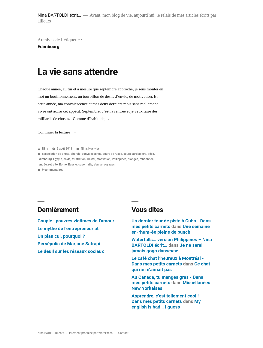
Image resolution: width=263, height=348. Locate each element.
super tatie (85, 164)
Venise (98, 164)
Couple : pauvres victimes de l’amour (76, 221)
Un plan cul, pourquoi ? (61, 236)
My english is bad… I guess (166, 304)
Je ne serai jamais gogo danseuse (167, 247)
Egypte (57, 159)
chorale (75, 154)
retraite (53, 164)
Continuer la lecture (57, 132)
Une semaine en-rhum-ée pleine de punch (171, 229)
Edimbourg (45, 159)
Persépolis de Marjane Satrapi (69, 243)
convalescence (91, 154)
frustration (79, 159)
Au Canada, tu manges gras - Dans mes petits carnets (167, 279)
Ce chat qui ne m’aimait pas (171, 266)
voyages (109, 164)
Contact (123, 333)
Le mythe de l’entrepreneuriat (68, 228)
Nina (45, 148)
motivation (103, 159)
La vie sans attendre (78, 71)
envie (66, 159)
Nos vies (94, 148)
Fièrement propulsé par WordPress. (91, 333)
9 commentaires (52, 169)
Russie (72, 164)
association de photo (55, 154)
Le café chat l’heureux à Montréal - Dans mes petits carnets (168, 261)
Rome (63, 164)
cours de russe (112, 154)
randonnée (146, 159)
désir (151, 154)
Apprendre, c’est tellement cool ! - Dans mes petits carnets (167, 298)
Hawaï (91, 159)
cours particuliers (134, 154)
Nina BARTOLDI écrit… (59, 15)
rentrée (42, 164)
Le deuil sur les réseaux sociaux (71, 251)
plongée (133, 159)
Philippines (119, 159)
